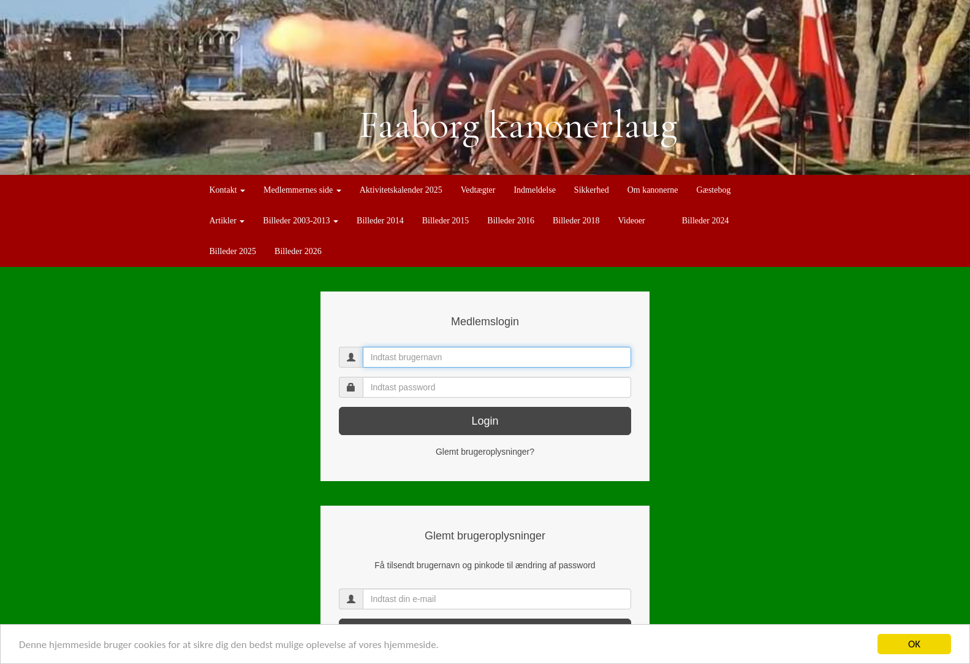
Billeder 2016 (510, 220)
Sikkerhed (591, 190)
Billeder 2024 (705, 220)
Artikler (227, 220)
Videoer (631, 220)
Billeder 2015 (445, 220)
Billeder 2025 (233, 251)
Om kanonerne (652, 190)
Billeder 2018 (576, 220)
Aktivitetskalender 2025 (401, 190)
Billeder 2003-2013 (300, 220)
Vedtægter (478, 190)
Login (484, 421)
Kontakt (228, 190)
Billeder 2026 (298, 251)
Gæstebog (713, 190)
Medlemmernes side (302, 190)
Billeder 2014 (380, 220)
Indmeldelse (534, 190)
